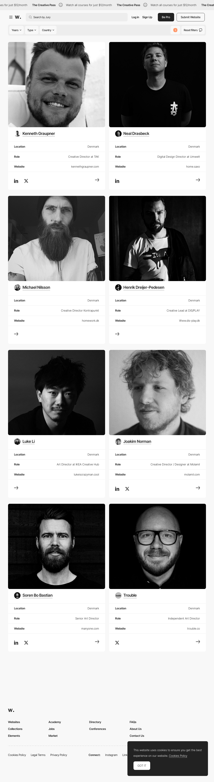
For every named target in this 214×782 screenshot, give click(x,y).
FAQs (133, 722)
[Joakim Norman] (133, 441)
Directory (95, 722)
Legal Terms (38, 755)
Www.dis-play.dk (189, 320)
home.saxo (193, 166)
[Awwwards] (18, 17)
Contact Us (137, 735)
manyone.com (90, 628)
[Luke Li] (24, 441)
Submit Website (191, 17)
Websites (14, 722)
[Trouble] (126, 595)
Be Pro (166, 17)
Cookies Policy (17, 755)
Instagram (111, 755)
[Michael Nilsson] (32, 287)
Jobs (52, 729)
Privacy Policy (58, 755)
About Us (136, 729)
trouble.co (193, 628)
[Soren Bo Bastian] (33, 595)
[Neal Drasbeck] (132, 133)
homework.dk (90, 320)
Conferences (97, 729)
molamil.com (192, 474)
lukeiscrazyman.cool (86, 474)
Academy (55, 722)
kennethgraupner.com (85, 166)
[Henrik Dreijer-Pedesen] (139, 287)
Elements (14, 735)
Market (53, 735)
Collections (15, 729)
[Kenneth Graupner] (34, 133)
